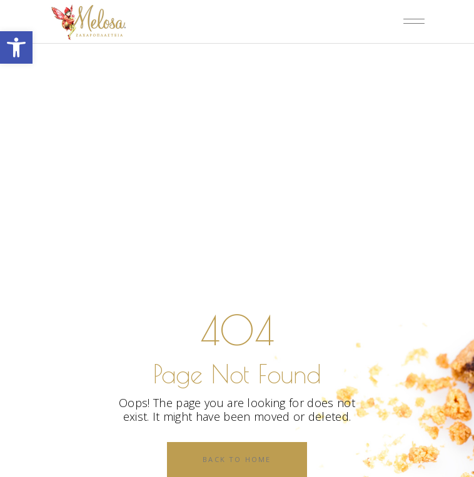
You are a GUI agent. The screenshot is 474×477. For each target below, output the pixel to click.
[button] (16, 47)
